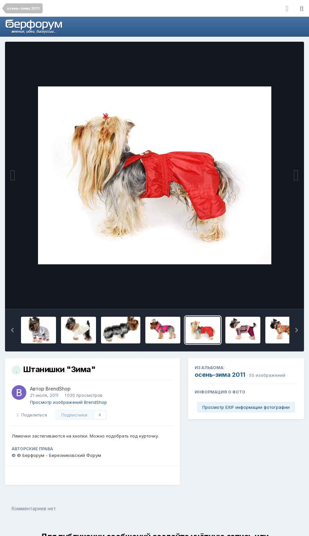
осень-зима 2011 (220, 374)
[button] (12, 330)
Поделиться (32, 415)
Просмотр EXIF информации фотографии (246, 407)
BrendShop (58, 388)
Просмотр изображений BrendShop (68, 402)
